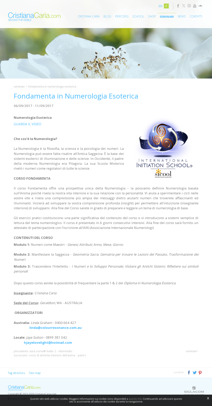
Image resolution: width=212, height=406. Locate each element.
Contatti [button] (196, 16)
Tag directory (16, 373)
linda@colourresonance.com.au (55, 327)
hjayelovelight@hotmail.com (48, 342)
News (182, 16)
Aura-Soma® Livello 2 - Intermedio (50, 351)
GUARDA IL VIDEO (27, 124)
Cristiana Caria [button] (89, 16)
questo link (135, 399)
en (160, 6)
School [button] (138, 16)
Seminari (167, 16)
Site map (35, 373)
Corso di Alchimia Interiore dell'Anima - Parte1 (57, 355)
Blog (107, 16)
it (166, 6)
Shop (152, 16)
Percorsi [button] (121, 16)
